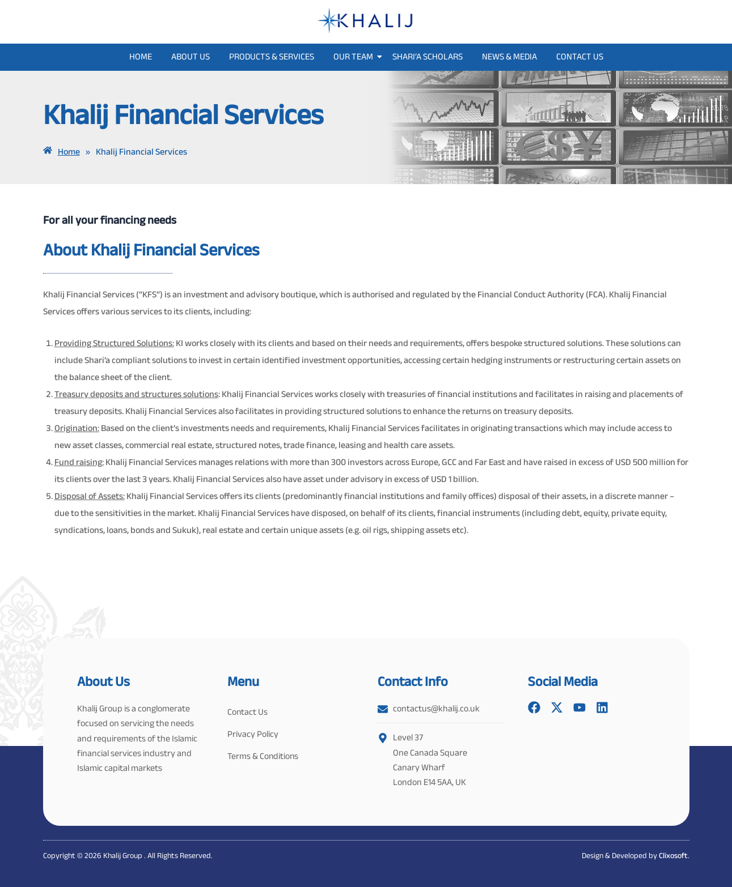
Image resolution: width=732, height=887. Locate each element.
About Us (190, 56)
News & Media (509, 56)
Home (140, 56)
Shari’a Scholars (427, 56)
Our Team (355, 56)
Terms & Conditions (263, 757)
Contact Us (579, 56)
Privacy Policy (252, 735)
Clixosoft (673, 855)
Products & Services (271, 56)
